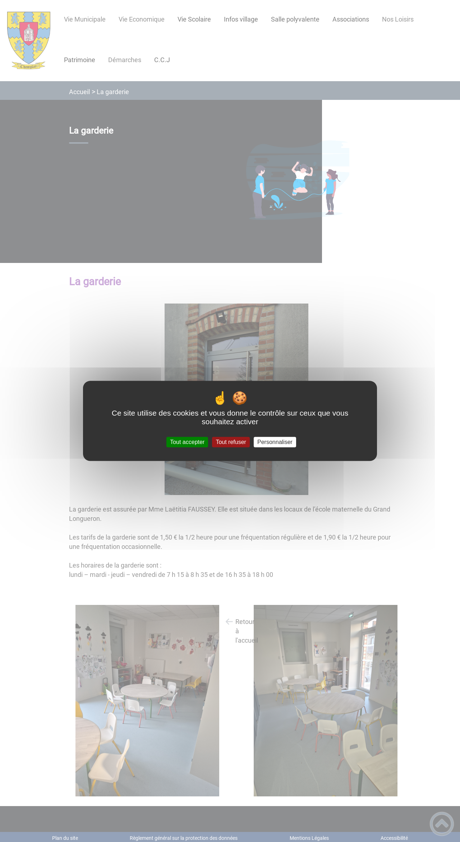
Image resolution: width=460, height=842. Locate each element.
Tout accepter (187, 442)
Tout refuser (231, 442)
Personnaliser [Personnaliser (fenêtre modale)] (275, 442)
